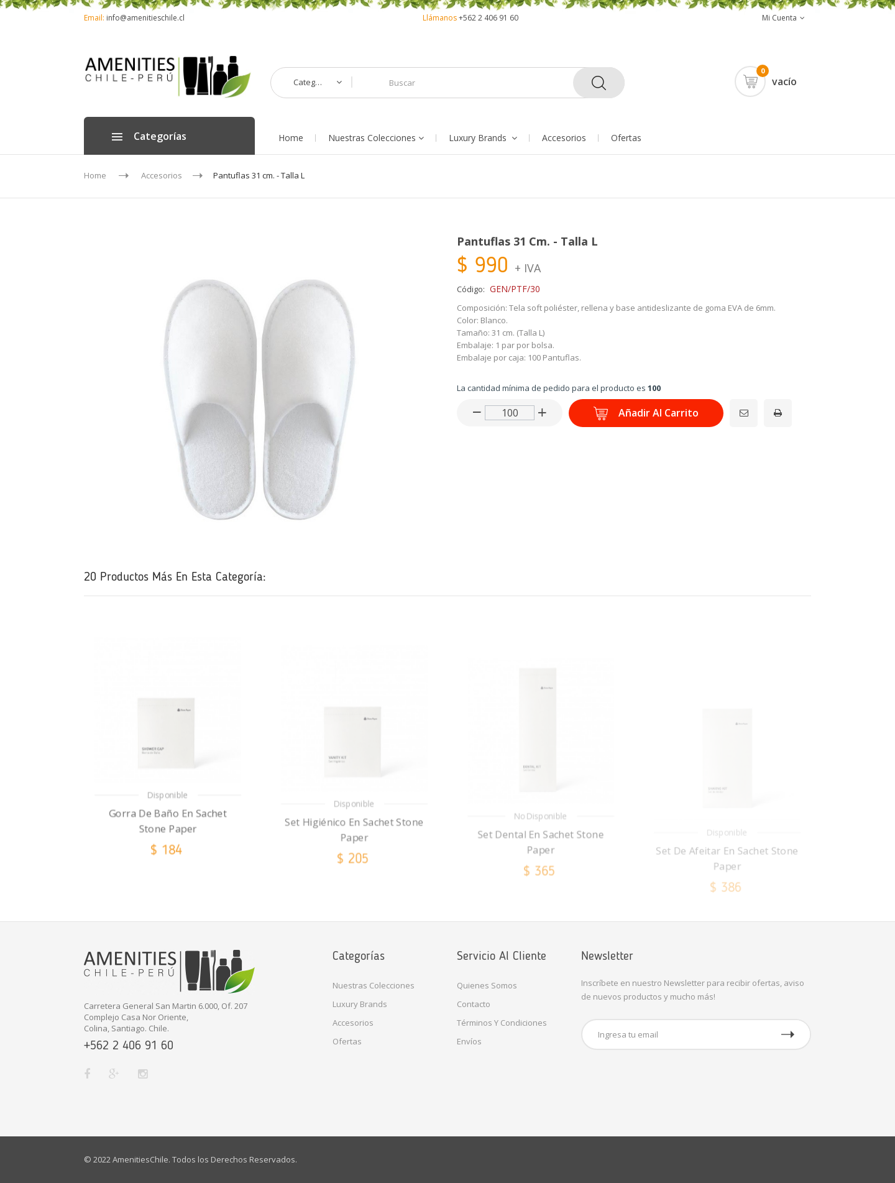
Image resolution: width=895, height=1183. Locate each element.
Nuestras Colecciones (374, 985)
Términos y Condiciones (502, 1022)
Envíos (469, 1041)
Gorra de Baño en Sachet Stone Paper (168, 867)
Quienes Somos (487, 985)
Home (95, 175)
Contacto (473, 1004)
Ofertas (347, 1041)
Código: (471, 289)
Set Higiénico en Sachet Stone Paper (354, 880)
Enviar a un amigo (733, 405)
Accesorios (353, 1022)
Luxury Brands (360, 1004)
